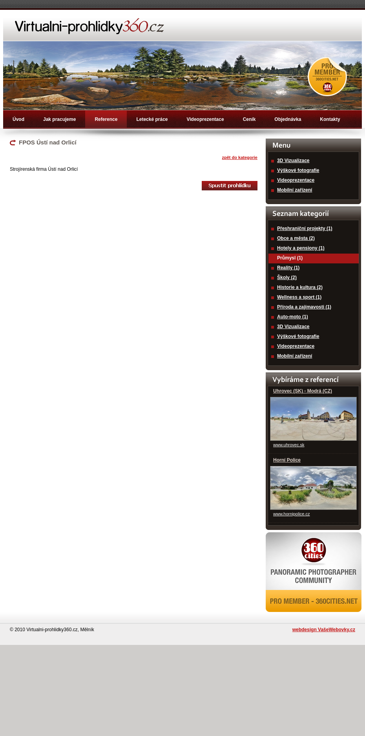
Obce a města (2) (296, 238)
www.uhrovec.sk (288, 444)
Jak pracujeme (59, 119)
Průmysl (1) (290, 258)
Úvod (18, 119)
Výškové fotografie (298, 170)
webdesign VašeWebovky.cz (323, 629)
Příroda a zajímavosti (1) (304, 307)
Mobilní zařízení (294, 190)
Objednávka (287, 119)
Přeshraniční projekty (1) (304, 228)
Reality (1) (288, 267)
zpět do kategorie (239, 157)
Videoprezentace (205, 119)
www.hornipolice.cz (291, 513)
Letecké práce (152, 119)
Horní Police (287, 460)
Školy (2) (287, 277)
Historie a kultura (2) (300, 287)
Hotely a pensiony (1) (301, 248)
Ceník (249, 119)
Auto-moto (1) (292, 317)
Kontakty (330, 119)
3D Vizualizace (293, 160)
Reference (106, 119)
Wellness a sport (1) (299, 297)
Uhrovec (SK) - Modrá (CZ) (302, 391)
